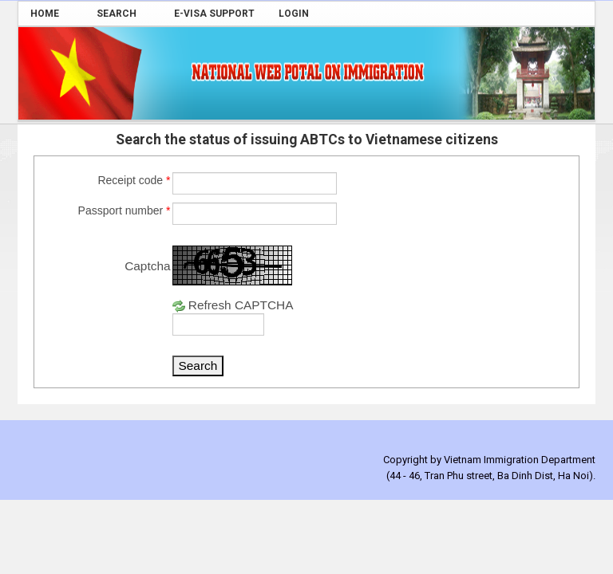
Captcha (147, 266)
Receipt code (133, 180)
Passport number (124, 210)
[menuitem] (51, 14)
